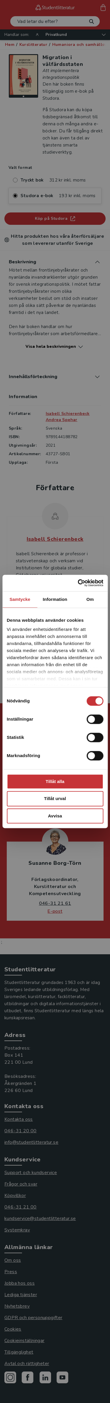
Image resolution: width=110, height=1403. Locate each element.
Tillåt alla (55, 781)
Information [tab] (55, 599)
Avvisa (55, 815)
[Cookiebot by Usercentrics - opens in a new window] (78, 583)
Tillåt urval (55, 798)
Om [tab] (90, 599)
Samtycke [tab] (19, 599)
